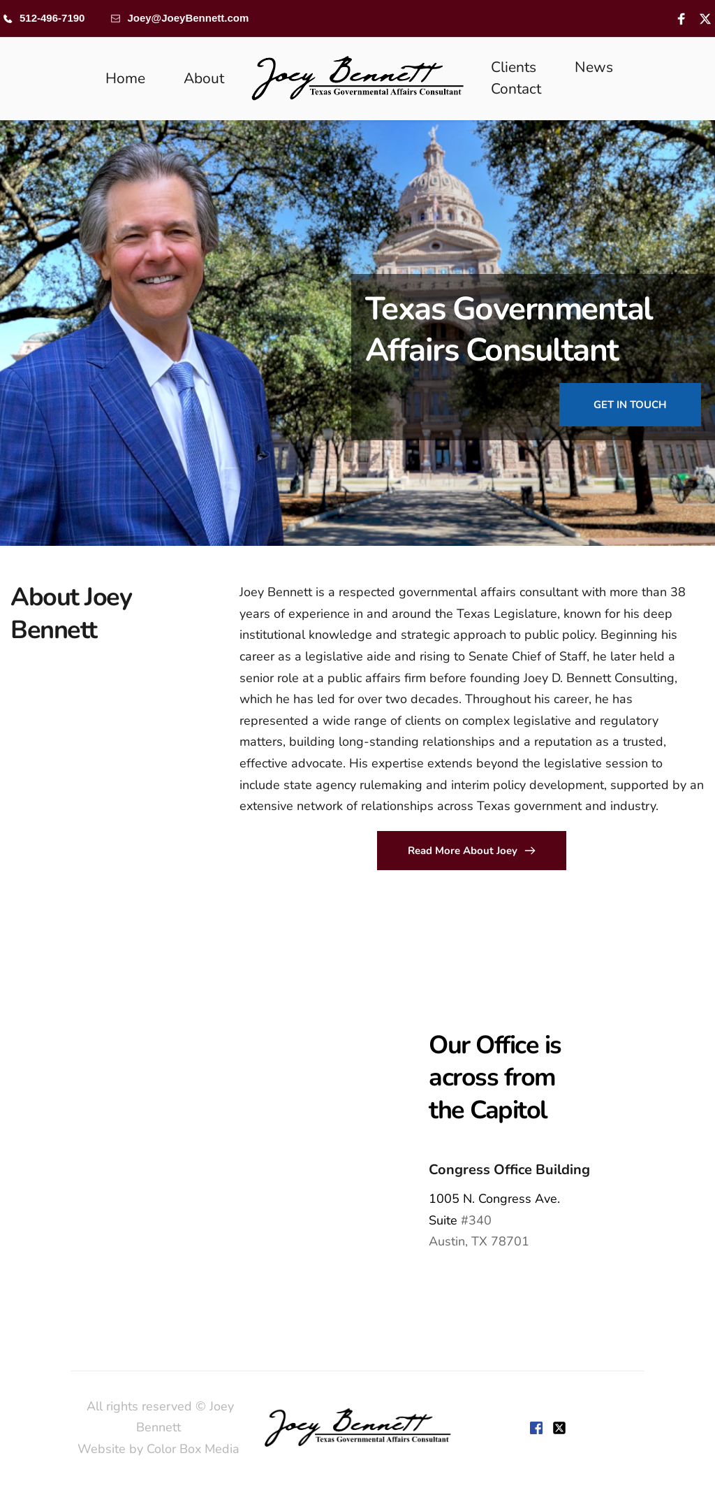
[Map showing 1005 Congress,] (179, 1139)
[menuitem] (125, 79)
